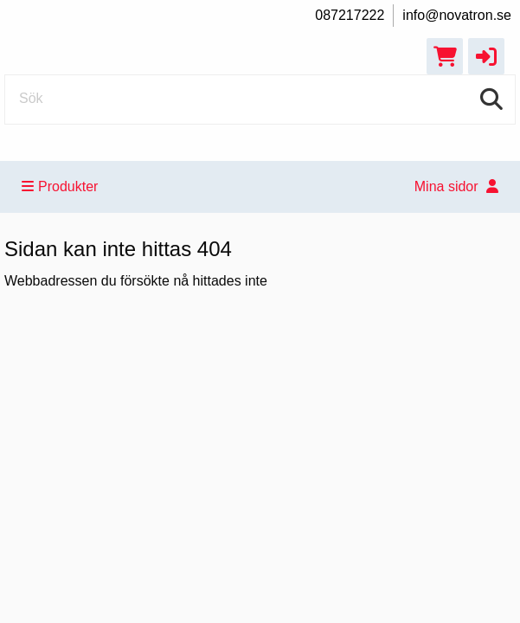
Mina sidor (456, 186)
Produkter (60, 186)
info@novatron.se (456, 15)
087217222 (349, 15)
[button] (486, 56)
